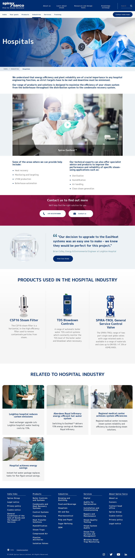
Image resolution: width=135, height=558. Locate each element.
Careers (113, 502)
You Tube (118, 554)
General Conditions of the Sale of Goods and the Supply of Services (16, 517)
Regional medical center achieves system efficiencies (111, 414)
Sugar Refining (65, 523)
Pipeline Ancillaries (38, 538)
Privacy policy (14, 506)
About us (113, 498)
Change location (22, 550)
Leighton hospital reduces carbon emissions (23, 415)
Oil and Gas (63, 512)
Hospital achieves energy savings (23, 467)
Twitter (111, 554)
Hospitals (62, 508)
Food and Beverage (67, 504)
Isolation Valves (40, 543)
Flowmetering (39, 516)
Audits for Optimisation (90, 503)
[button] (67, 125)
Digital (87, 498)
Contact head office (115, 507)
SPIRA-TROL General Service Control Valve (111, 323)
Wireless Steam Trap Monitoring (91, 541)
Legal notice (13, 502)
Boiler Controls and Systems (40, 499)
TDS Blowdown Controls (67, 322)
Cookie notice (14, 510)
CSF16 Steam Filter (24, 320)
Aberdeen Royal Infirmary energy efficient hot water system (67, 416)
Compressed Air (40, 533)
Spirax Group (13, 498)
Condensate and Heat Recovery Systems (40, 506)
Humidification (40, 526)
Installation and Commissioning (91, 509)
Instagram (104, 554)
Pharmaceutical (65, 516)
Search (131, 6)
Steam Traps (39, 530)
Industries (15, 69)
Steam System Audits (90, 527)
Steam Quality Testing (90, 521)
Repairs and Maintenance (90, 515)
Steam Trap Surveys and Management (90, 534)
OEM (60, 527)
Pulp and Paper (65, 519)
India (6, 69)
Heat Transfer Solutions (39, 521)
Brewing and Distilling (64, 499)
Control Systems (41, 512)
